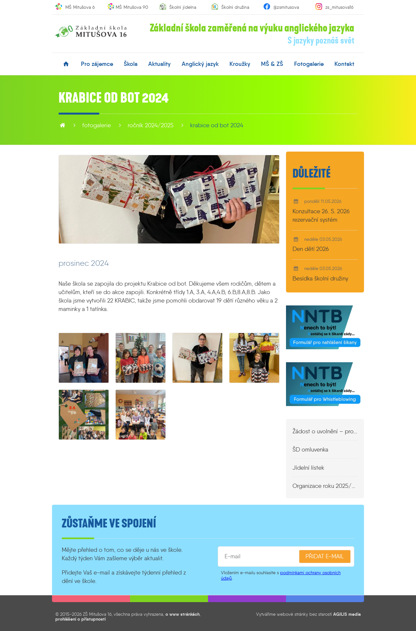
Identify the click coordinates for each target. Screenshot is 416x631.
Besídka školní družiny (320, 278)
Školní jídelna (182, 7)
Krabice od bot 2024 (216, 125)
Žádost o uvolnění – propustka (325, 431)
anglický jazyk (200, 64)
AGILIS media (347, 614)
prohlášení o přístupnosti (80, 619)
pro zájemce (97, 64)
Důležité (311, 174)
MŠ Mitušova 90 (132, 7)
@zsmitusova (286, 7)
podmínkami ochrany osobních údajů (281, 575)
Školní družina (235, 7)
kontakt (344, 64)
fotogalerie (309, 64)
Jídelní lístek (308, 467)
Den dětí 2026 (310, 249)
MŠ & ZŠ (272, 64)
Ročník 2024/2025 (151, 125)
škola (130, 64)
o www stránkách (182, 614)
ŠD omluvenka (310, 449)
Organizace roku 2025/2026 (325, 485)
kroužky (239, 64)
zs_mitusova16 (339, 7)
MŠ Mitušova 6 (80, 7)
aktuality (159, 64)
